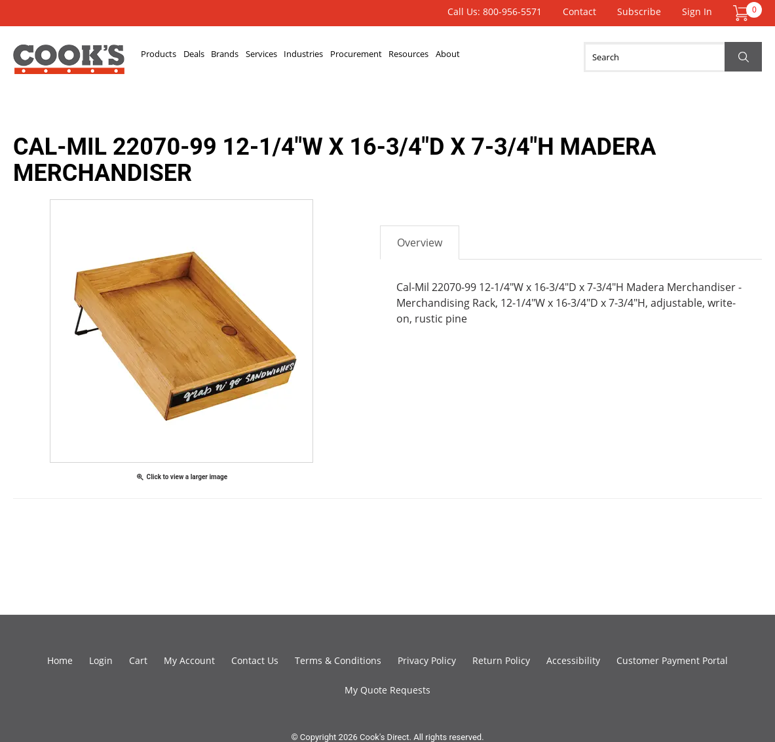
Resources (487, 57)
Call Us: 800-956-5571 (494, 11)
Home (60, 660)
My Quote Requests (387, 690)
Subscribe (639, 11)
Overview (419, 242)
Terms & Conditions (338, 660)
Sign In (697, 11)
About (538, 57)
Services (301, 57)
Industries (355, 57)
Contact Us (254, 660)
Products (165, 57)
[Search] (673, 57)
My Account (189, 660)
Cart (138, 660)
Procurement (421, 57)
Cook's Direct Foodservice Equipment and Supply (68, 64)
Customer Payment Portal (672, 660)
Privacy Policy (427, 660)
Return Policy (501, 660)
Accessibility (573, 660)
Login (101, 660)
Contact (579, 11)
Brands (253, 57)
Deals (210, 57)
